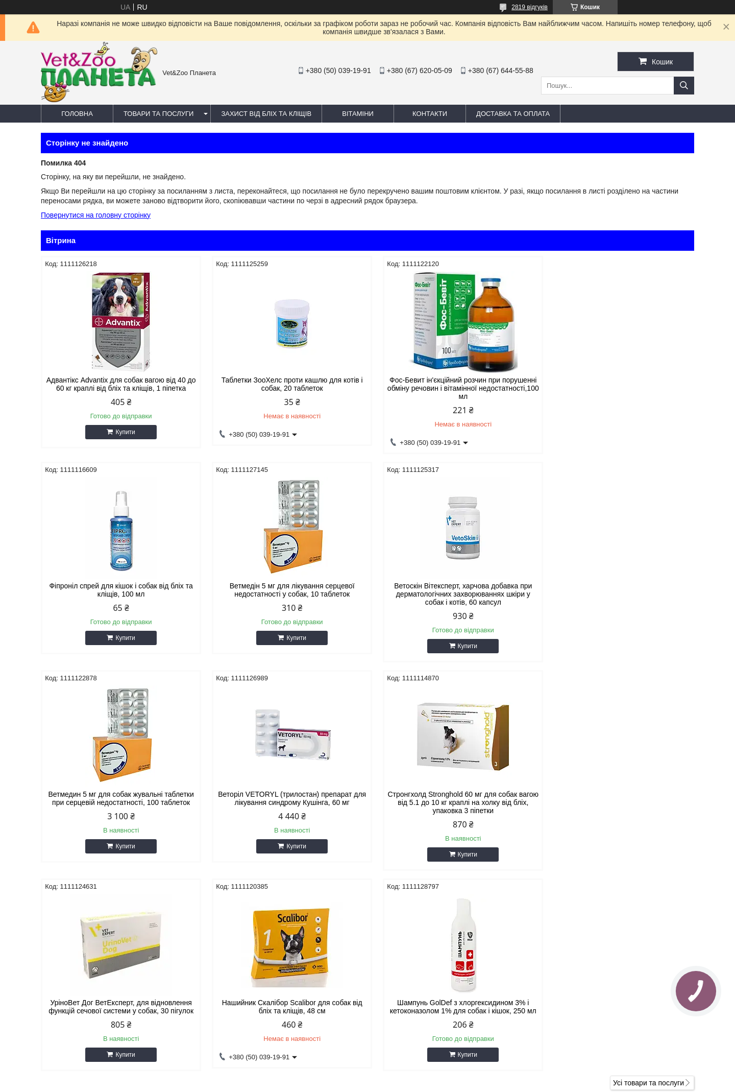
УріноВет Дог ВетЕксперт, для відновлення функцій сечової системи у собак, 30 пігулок (284, 798)
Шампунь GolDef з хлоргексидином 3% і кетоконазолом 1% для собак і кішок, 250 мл (616, 798)
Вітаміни (358, 113)
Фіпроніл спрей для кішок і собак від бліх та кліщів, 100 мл (616, 384)
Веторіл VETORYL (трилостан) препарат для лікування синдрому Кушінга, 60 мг (616, 590)
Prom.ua (415, 1073)
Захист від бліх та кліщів (266, 113)
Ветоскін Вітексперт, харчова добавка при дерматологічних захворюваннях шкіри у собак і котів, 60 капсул (284, 594)
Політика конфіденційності (435, 1082)
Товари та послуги (158, 113)
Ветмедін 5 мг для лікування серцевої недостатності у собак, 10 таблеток (118, 590)
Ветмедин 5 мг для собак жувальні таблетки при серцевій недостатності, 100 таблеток (450, 590)
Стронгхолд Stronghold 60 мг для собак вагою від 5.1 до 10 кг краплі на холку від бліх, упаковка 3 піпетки (118, 802)
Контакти (429, 113)
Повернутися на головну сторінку (96, 215)
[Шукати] (684, 85)
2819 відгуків (529, 7)
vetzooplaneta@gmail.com (425, 1004)
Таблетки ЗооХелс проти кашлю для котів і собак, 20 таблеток (284, 384)
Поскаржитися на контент (356, 1082)
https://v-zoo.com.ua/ (416, 991)
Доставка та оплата (513, 113)
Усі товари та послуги (648, 883)
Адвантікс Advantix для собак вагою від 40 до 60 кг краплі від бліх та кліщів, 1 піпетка (118, 384)
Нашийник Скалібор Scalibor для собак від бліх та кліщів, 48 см (450, 798)
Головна (77, 113)
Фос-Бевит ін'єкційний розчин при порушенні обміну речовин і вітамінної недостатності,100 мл (450, 388)
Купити (122, 432)
